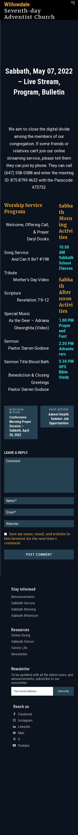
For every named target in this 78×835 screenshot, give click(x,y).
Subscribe (63, 691)
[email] (32, 691)
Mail (21, 733)
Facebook (25, 714)
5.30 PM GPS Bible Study (66, 369)
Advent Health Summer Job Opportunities (58, 418)
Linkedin (24, 727)
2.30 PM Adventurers (66, 349)
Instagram (25, 720)
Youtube (24, 745)
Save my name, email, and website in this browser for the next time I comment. (37, 538)
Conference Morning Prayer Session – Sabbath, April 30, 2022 (20, 426)
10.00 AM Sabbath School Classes (66, 258)
